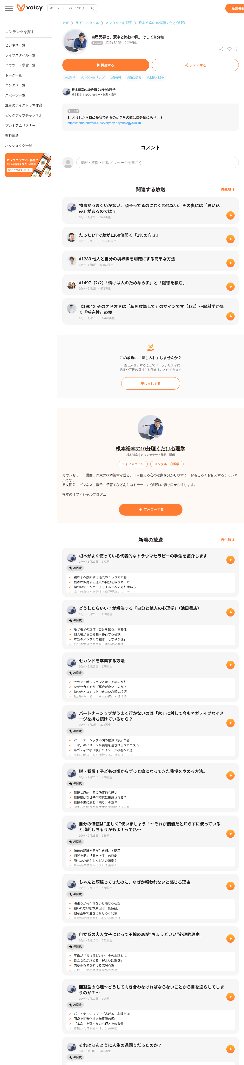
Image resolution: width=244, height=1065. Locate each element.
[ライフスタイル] (133, 464)
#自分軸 (115, 77)
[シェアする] (195, 65)
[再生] (230, 215)
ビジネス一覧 (15, 45)
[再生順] (227, 189)
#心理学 (70, 77)
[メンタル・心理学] (167, 464)
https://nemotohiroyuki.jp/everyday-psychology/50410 (104, 123)
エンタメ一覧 (15, 85)
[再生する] (105, 65)
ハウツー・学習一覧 (20, 65)
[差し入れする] (150, 383)
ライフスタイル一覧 (20, 55)
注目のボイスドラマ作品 (23, 105)
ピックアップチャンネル (23, 115)
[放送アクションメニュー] (236, 49)
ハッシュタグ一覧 (18, 145)
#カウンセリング (93, 77)
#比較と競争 (156, 77)
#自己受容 (134, 77)
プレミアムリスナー (20, 125)
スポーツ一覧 (15, 95)
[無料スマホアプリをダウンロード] (28, 165)
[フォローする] (150, 510)
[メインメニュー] (9, 8)
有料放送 (12, 135)
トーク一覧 (13, 75)
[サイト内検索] (92, 8)
